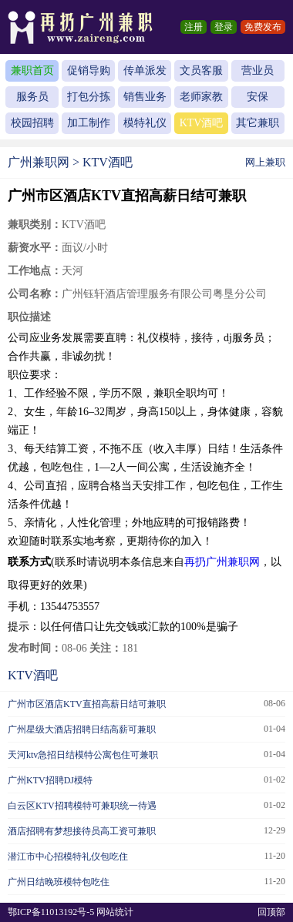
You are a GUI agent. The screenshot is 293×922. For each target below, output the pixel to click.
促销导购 (88, 70)
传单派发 (145, 70)
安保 (257, 96)
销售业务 (145, 96)
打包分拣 (88, 96)
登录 (223, 27)
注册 (193, 27)
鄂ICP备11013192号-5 (51, 912)
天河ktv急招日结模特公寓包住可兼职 (83, 754)
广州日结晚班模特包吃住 (58, 882)
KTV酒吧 (202, 123)
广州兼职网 (38, 162)
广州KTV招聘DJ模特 (50, 780)
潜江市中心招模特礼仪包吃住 (68, 856)
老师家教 (201, 96)
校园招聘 (32, 123)
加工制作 (88, 123)
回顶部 (271, 912)
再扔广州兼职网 (222, 562)
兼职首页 (32, 70)
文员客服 (201, 70)
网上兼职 (265, 162)
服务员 (32, 96)
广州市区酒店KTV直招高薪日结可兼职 (87, 704)
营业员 (257, 70)
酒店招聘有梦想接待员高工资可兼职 (82, 831)
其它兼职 (257, 123)
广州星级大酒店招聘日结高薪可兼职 (82, 729)
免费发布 (262, 27)
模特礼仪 (145, 123)
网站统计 (114, 912)
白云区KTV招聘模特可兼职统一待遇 (82, 805)
